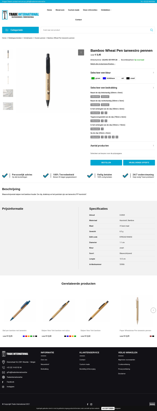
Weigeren (118, 408)
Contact (78, 20)
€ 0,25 (7, 336)
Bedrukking (44, 369)
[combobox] (94, 30)
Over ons (44, 360)
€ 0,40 (46, 336)
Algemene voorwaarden (126, 360)
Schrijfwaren (28, 38)
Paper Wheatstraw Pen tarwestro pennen (135, 330)
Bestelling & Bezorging (87, 369)
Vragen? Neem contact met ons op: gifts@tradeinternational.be (23, 1)
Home (49, 10)
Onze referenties (90, 10)
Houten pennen (40, 38)
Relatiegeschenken (15, 38)
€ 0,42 (85, 336)
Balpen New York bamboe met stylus (56, 330)
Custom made (73, 10)
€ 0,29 (124, 336)
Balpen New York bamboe (90, 330)
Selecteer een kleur (100, 72)
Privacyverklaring (124, 369)
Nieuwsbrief (45, 364)
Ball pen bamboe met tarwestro (14, 330)
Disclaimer (122, 374)
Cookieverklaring (124, 364)
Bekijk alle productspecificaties (102, 64)
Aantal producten (99, 145)
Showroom (60, 10)
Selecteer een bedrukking (103, 87)
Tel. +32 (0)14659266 (148, 1)
